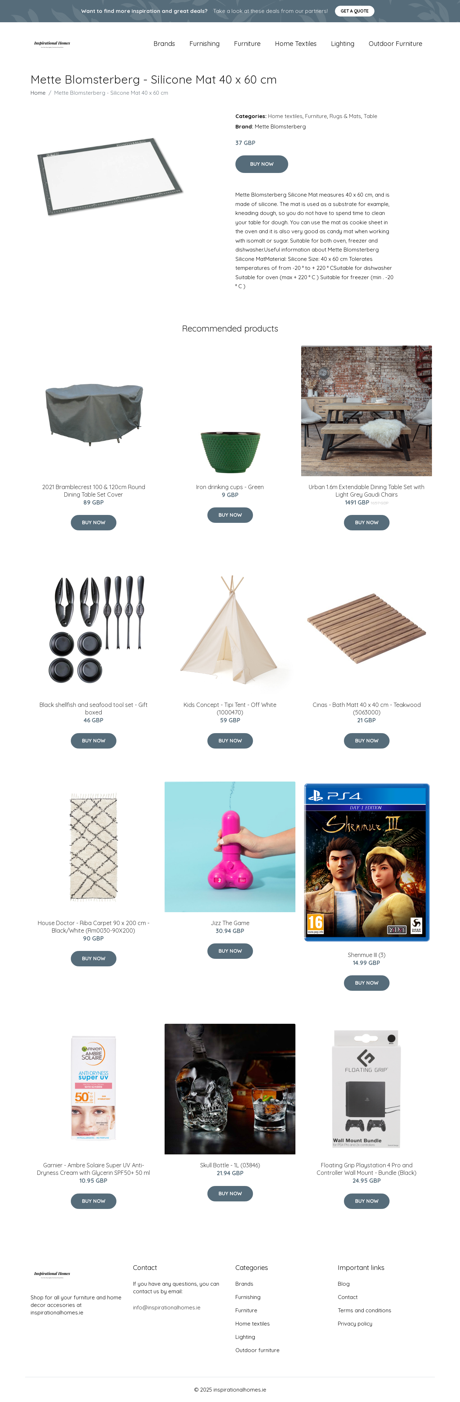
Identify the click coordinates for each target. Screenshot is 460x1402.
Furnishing (204, 43)
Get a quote (355, 11)
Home (38, 92)
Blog (344, 1283)
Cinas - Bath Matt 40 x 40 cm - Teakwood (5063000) (367, 708)
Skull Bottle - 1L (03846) (230, 1165)
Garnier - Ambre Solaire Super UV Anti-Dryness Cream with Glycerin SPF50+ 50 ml (93, 1169)
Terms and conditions (364, 1310)
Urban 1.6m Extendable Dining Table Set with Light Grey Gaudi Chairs (366, 490)
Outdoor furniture (395, 43)
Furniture (247, 43)
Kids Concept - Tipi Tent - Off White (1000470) (230, 708)
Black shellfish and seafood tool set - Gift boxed (94, 708)
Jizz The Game (230, 923)
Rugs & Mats (345, 116)
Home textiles (296, 43)
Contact (348, 1297)
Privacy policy (355, 1323)
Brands (164, 43)
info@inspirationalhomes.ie (167, 1307)
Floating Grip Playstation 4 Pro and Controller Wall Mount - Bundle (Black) (367, 1169)
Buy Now (261, 164)
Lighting (342, 43)
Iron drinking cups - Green (230, 487)
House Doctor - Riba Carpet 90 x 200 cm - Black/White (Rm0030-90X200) (94, 926)
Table (370, 116)
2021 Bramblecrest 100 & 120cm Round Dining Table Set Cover (93, 490)
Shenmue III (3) (367, 954)
